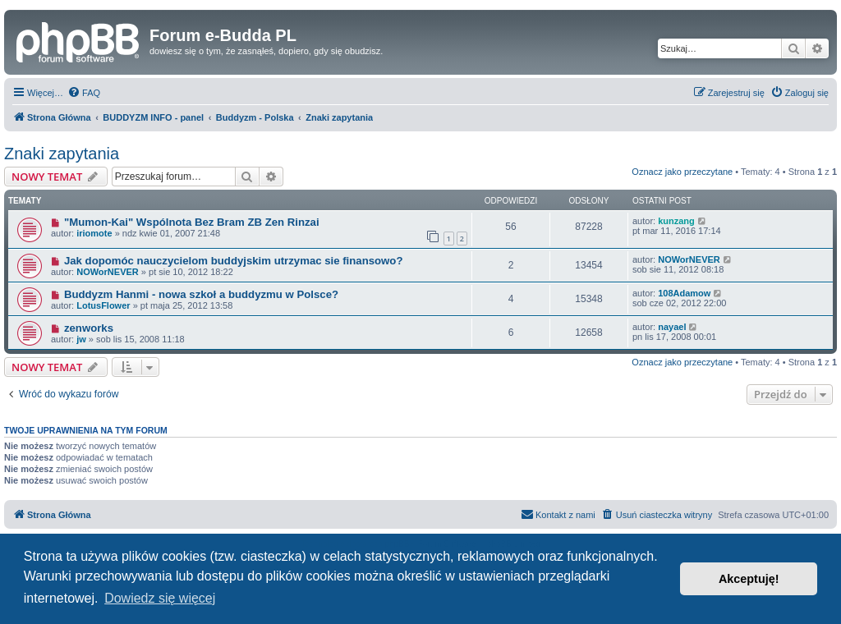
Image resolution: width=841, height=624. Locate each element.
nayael (672, 327)
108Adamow (684, 293)
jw (81, 339)
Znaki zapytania (61, 154)
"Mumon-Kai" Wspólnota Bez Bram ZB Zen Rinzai (191, 222)
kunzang (676, 221)
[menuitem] (83, 93)
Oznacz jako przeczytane (682, 172)
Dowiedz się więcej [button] (159, 598)
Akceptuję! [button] (749, 578)
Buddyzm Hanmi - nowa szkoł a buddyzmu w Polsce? (201, 294)
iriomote (94, 233)
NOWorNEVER (107, 272)
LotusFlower (103, 305)
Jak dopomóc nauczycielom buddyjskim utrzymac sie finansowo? (233, 261)
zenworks (88, 328)
